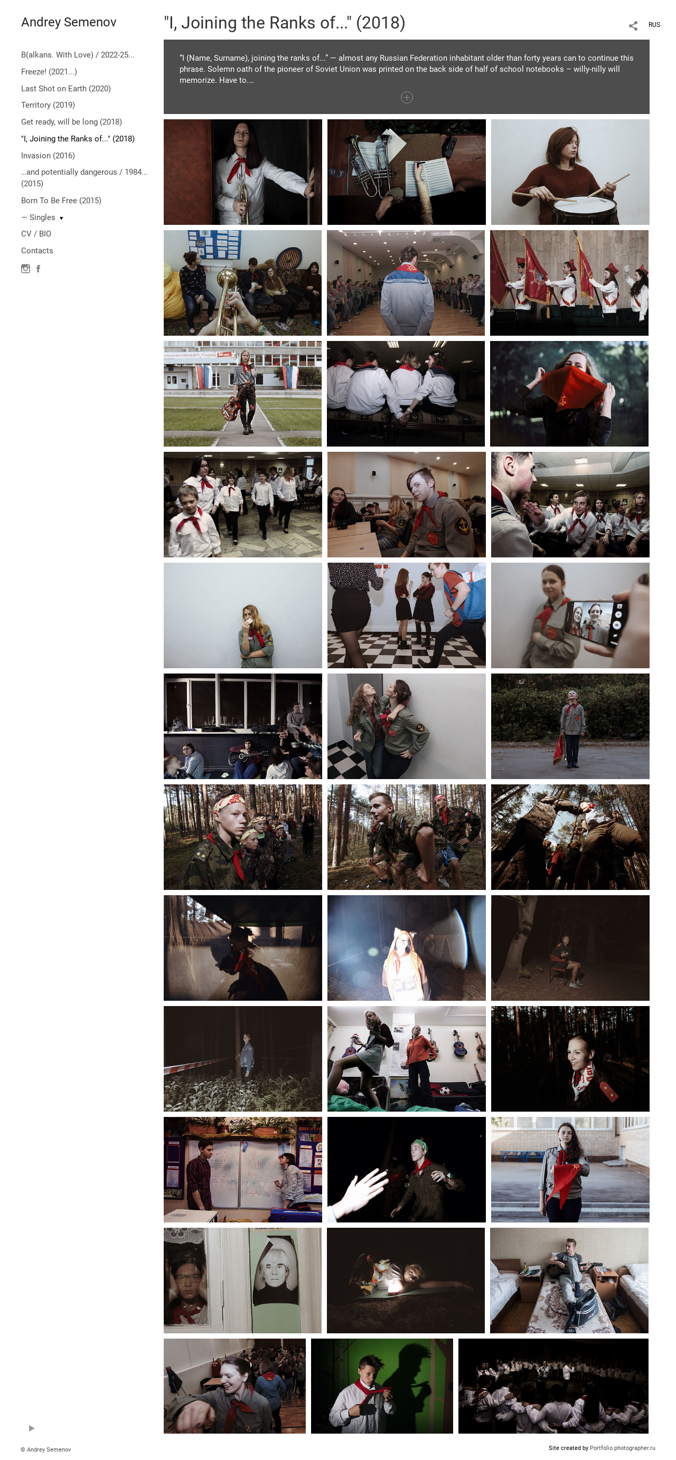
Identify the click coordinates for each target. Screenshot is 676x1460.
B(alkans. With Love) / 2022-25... (78, 55)
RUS (654, 25)
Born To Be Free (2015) (61, 200)
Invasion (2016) (48, 155)
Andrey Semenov (69, 22)
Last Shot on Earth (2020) (66, 88)
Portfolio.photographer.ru (622, 1448)
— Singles (38, 217)
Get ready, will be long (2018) (71, 122)
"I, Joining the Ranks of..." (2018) (78, 139)
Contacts (37, 250)
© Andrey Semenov (46, 1449)
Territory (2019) (48, 105)
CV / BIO (36, 234)
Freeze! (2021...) (49, 72)
